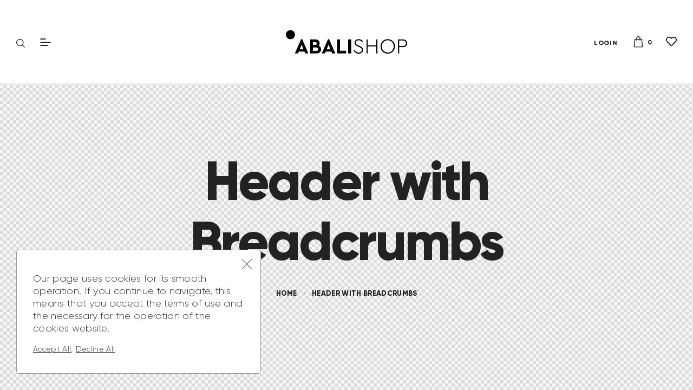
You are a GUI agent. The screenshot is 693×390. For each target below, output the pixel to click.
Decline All (95, 348)
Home (286, 293)
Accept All (52, 348)
